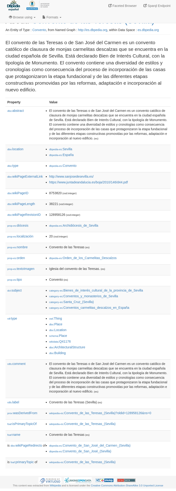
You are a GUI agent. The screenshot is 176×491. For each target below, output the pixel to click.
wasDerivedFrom (22, 413)
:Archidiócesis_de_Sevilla (73, 225)
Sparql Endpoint (156, 6)
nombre (17, 247)
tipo (14, 279)
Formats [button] (51, 17)
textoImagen (20, 269)
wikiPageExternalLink (25, 176)
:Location (58, 330)
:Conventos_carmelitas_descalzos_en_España (89, 307)
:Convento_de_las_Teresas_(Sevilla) (82, 424)
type (12, 166)
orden (16, 258)
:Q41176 (60, 341)
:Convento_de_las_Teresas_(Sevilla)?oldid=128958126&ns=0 (100, 413)
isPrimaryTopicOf (22, 424)
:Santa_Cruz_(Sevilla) (71, 302)
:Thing (55, 318)
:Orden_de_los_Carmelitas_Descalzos (83, 258)
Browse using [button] (22, 17)
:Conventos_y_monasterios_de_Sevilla (83, 296)
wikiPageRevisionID (24, 215)
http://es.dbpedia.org (92, 30)
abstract (15, 111)
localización (20, 236)
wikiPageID (17, 193)
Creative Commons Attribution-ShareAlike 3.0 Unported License (127, 485)
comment (16, 364)
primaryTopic (22, 462)
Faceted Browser (122, 6)
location (15, 149)
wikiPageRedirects (26, 445)
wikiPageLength (21, 204)
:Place (56, 324)
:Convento (63, 166)
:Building (57, 353)
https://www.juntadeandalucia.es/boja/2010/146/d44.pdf (88, 182)
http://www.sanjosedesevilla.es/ (71, 176)
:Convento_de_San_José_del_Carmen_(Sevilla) (90, 445)
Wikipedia (55, 485)
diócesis (17, 225)
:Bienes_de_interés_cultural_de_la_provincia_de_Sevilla (96, 290)
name (13, 434)
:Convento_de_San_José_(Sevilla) (80, 451)
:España (61, 155)
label (13, 402)
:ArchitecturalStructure (67, 347)
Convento (39, 30)
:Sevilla (60, 149)
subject (14, 290)
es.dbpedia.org (148, 30)
